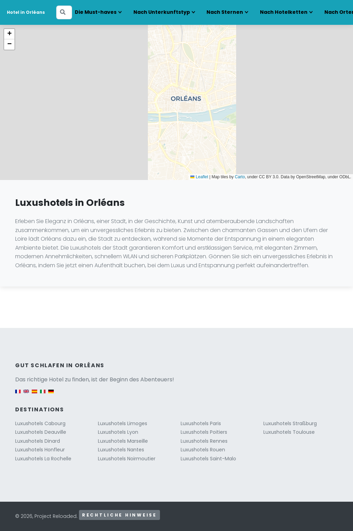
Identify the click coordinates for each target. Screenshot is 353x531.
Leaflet (199, 176)
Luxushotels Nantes (121, 449)
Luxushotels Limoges (122, 423)
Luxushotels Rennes (204, 441)
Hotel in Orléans (26, 12)
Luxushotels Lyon (118, 432)
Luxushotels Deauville (40, 432)
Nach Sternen (224, 12)
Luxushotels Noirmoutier (126, 458)
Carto (240, 176)
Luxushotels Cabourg (40, 423)
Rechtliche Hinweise (119, 515)
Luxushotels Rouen (203, 449)
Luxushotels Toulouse (289, 432)
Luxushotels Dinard (37, 441)
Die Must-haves (96, 12)
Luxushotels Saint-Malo (208, 458)
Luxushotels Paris (201, 423)
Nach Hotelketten (283, 12)
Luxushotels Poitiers (204, 432)
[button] (9, 34)
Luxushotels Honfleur (40, 449)
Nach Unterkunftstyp (161, 12)
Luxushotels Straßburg (290, 423)
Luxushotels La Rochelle (43, 458)
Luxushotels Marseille (123, 441)
